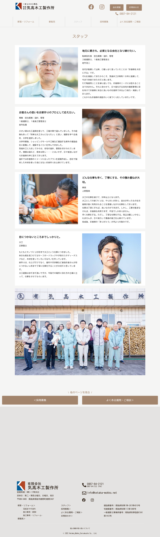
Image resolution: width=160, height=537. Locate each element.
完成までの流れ (29, 509)
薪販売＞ (21, 519)
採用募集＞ (66, 509)
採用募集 (104, 22)
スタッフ (78, 22)
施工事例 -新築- (30, 512)
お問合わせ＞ (67, 516)
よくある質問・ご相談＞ (120, 400)
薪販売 (52, 22)
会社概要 (117, 7)
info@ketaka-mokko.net (102, 492)
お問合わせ (134, 7)
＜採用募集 (40, 400)
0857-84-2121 (125, 13)
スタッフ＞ (66, 505)
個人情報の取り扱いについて (80, 528)
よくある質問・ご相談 (130, 22)
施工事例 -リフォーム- (32, 515)
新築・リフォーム (25, 22)
